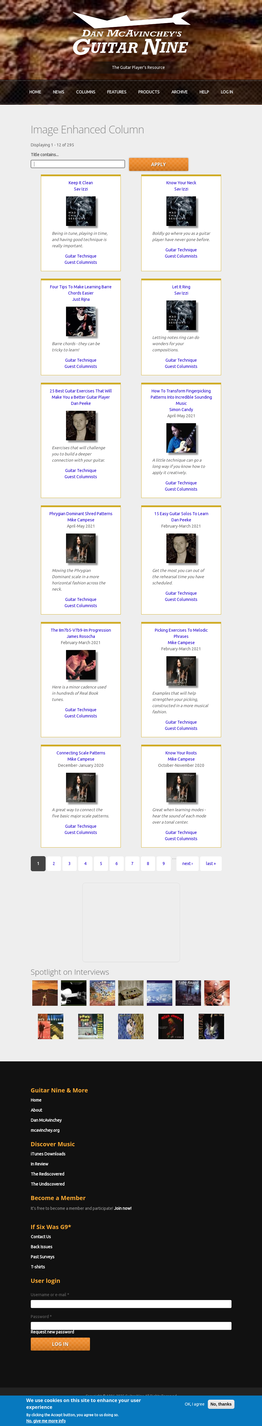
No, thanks (221, 1407)
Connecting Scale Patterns (81, 753)
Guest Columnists (81, 262)
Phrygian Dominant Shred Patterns (80, 513)
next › (187, 863)
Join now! (122, 1208)
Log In (227, 92)
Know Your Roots (181, 753)
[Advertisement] (131, 921)
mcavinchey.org (45, 1130)
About (36, 1110)
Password (41, 1316)
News (58, 92)
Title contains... (45, 154)
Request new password (52, 1332)
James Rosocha (81, 636)
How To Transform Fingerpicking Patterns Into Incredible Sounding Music (181, 397)
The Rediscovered (47, 1174)
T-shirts (38, 1267)
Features (116, 92)
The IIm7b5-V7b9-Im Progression (81, 630)
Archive (179, 92)
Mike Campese (80, 520)
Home (35, 92)
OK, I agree (195, 1407)
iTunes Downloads (48, 1154)
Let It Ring (181, 286)
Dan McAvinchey (46, 1120)
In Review (39, 1164)
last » (211, 863)
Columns (85, 92)
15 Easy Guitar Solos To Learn (181, 513)
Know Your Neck (181, 182)
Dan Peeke (81, 403)
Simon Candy (181, 409)
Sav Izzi (81, 189)
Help (204, 92)
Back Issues (41, 1246)
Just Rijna (81, 299)
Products (149, 92)
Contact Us (41, 1236)
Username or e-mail (50, 1294)
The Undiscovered (48, 1184)
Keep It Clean (81, 182)
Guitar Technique (81, 256)
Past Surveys (42, 1256)
